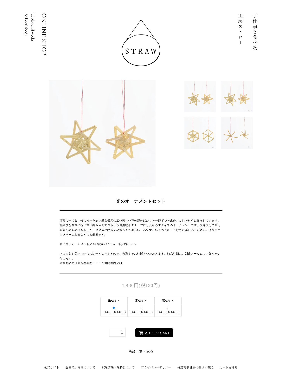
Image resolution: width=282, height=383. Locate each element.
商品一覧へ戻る (141, 351)
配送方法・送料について (118, 367)
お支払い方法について (81, 367)
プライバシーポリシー (156, 367)
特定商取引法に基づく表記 (195, 367)
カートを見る (229, 367)
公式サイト (51, 367)
